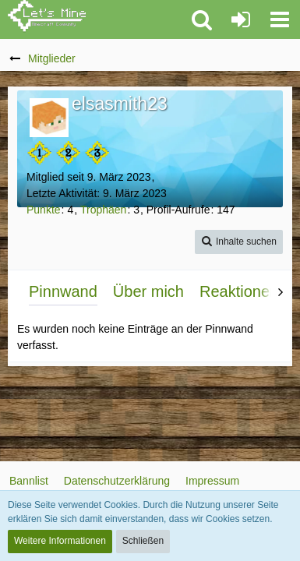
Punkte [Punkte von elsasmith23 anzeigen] (43, 209)
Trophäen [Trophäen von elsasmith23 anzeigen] (103, 209)
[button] (279, 19)
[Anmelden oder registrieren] (240, 19)
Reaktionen (238, 291)
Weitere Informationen (60, 540)
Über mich (148, 291)
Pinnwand (63, 291)
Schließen (143, 540)
